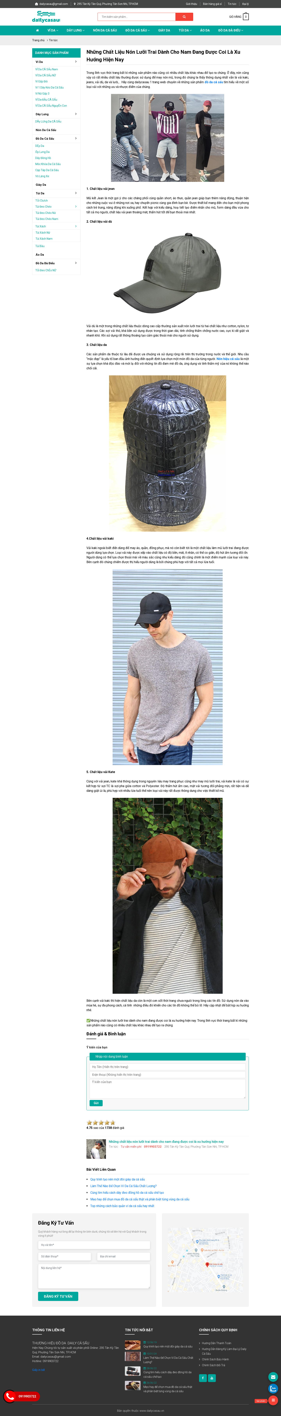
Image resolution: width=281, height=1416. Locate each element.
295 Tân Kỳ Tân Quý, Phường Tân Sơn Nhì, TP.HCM (106, 3)
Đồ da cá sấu (137, 30)
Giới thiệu (191, 3)
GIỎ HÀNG (239, 16)
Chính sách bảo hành (215, 1359)
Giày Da (164, 30)
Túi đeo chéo (57, 206)
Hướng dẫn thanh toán (216, 1343)
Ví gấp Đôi (41, 81)
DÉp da (39, 145)
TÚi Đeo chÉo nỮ (45, 270)
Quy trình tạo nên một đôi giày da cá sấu (167, 1346)
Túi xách (57, 226)
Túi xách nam (44, 238)
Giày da (41, 185)
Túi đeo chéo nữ (46, 212)
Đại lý (245, 3)
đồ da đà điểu (57, 263)
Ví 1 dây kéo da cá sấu (49, 87)
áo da (40, 254)
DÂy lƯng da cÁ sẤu (48, 121)
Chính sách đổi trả (213, 1365)
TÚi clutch (41, 200)
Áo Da (205, 30)
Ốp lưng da (42, 152)
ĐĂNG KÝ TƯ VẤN (58, 1296)
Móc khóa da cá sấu (48, 164)
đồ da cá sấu (57, 138)
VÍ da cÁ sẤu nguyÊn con (51, 105)
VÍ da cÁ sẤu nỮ (45, 75)
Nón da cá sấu (105, 30)
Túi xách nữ (43, 232)
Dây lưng (75, 30)
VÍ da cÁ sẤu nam (46, 69)
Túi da (185, 30)
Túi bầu (39, 246)
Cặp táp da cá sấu (47, 170)
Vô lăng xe (42, 176)
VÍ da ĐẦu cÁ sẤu (46, 99)
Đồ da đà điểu (230, 30)
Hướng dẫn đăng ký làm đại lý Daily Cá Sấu (224, 1351)
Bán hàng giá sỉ (212, 3)
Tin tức (232, 3)
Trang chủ (38, 40)
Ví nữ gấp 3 (42, 93)
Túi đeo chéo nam (47, 219)
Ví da (53, 30)
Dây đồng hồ (43, 158)
